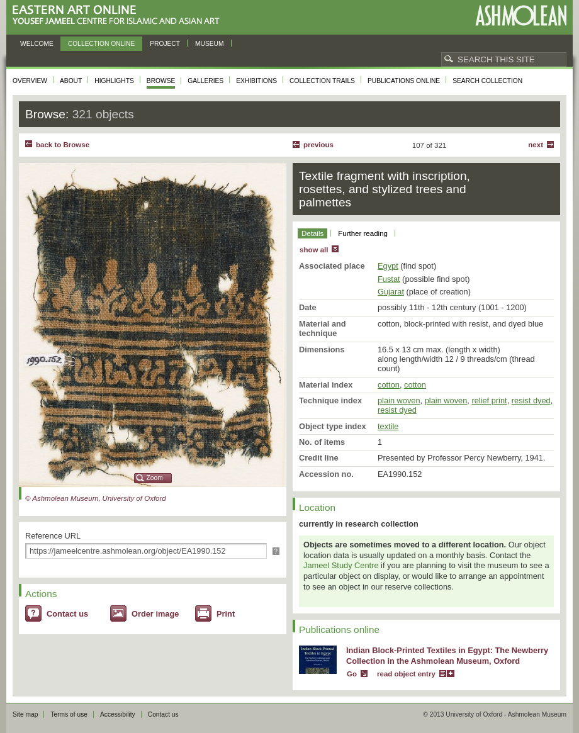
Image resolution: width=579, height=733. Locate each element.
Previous (318, 144)
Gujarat (391, 291)
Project (165, 43)
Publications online (404, 80)
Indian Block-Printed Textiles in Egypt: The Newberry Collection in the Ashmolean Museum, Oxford (447, 656)
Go (352, 674)
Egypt (388, 266)
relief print (489, 400)
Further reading (363, 233)
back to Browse (62, 144)
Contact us (67, 613)
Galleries (205, 80)
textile (388, 426)
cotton (389, 384)
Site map (25, 714)
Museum (209, 43)
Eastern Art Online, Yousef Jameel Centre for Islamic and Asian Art (119, 15)
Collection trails (322, 80)
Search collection (487, 80)
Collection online (101, 43)
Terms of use (68, 714)
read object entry (406, 674)
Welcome (36, 43)
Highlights (114, 80)
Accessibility (117, 714)
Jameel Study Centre (341, 565)
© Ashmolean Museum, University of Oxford (95, 498)
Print (225, 613)
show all (314, 250)
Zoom (155, 477)
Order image (155, 613)
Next (535, 144)
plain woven (399, 400)
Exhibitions (256, 80)
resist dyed (531, 400)
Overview (30, 80)
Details (312, 233)
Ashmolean (520, 15)
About (71, 80)
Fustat (389, 279)
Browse (161, 80)
